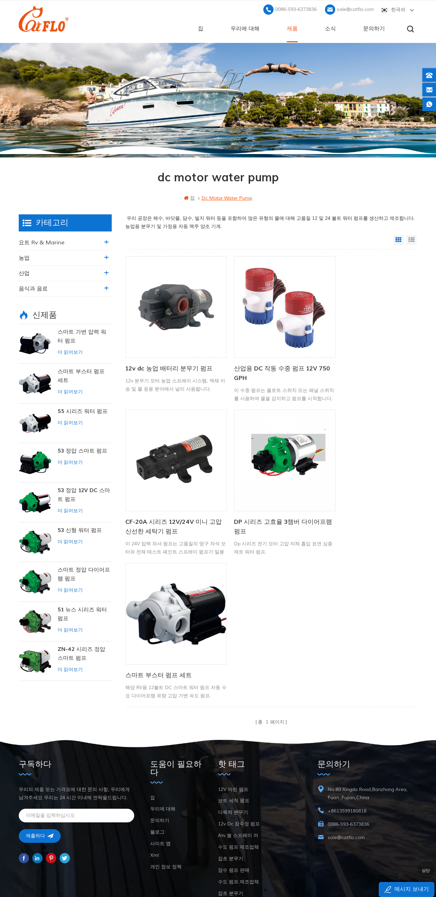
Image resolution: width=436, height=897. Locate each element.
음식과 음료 (33, 288)
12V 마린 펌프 (233, 743)
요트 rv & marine (41, 242)
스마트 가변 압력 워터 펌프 (82, 336)
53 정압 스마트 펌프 (82, 450)
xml (154, 809)
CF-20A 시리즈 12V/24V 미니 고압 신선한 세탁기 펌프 (366, 361)
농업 (24, 257)
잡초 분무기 (230, 813)
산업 (24, 272)
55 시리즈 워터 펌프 (83, 410)
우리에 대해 (245, 27)
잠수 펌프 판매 (233, 824)
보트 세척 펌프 (233, 755)
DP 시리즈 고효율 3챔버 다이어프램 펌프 (168, 504)
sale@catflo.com (355, 9)
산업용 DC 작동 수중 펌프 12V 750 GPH (264, 361)
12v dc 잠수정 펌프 (239, 778)
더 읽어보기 (70, 351)
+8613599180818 (347, 765)
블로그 (157, 786)
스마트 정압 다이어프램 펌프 (84, 573)
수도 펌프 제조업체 (238, 801)
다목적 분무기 (233, 766)
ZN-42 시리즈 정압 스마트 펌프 (81, 653)
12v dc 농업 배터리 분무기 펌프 (169, 357)
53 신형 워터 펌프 (80, 529)
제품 (292, 27)
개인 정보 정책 (166, 821)
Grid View (398, 239)
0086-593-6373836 (296, 9)
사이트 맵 (160, 798)
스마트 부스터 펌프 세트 (256, 499)
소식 (330, 27)
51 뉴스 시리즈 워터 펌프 (82, 613)
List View (411, 239)
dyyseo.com (318, 875)
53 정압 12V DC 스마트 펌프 (84, 494)
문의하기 (374, 27)
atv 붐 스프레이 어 (238, 789)
